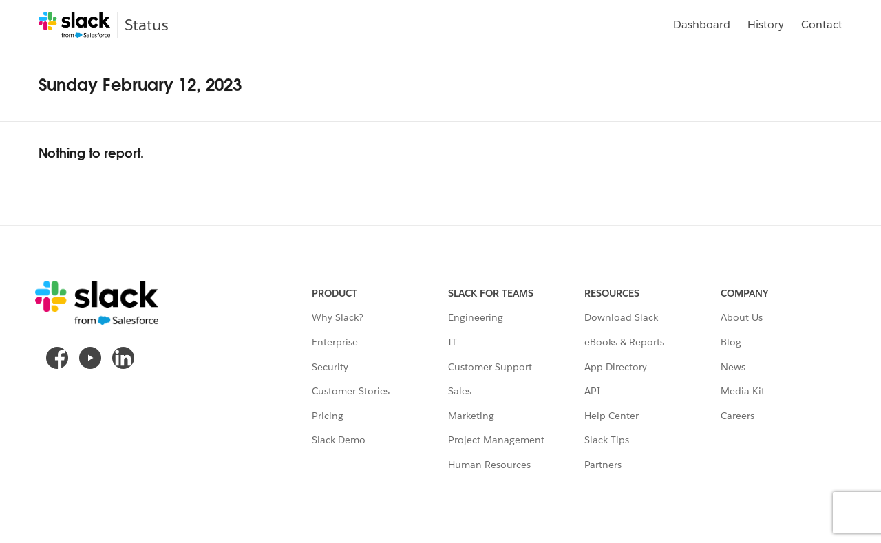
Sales (459, 391)
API (592, 391)
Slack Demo (338, 440)
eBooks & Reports (624, 342)
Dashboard (701, 24)
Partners (603, 464)
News (733, 367)
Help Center (611, 415)
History (765, 24)
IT (452, 342)
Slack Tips (606, 440)
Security (330, 367)
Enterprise (335, 342)
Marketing (471, 415)
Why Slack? (337, 317)
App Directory (615, 367)
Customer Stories (351, 391)
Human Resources (489, 464)
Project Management (496, 440)
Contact (821, 24)
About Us (742, 317)
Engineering (475, 317)
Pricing (327, 415)
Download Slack (621, 317)
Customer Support (490, 367)
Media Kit (743, 391)
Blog (731, 342)
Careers (737, 415)
